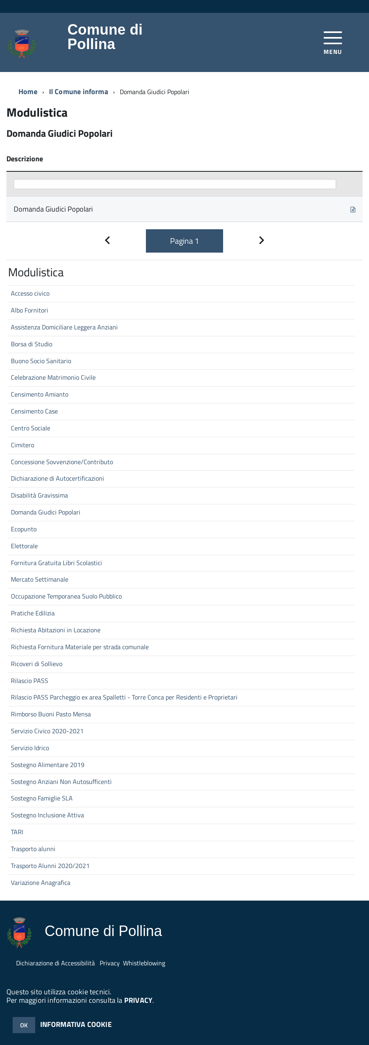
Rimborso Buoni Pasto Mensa (51, 714)
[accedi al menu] (333, 42)
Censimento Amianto (39, 394)
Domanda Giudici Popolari (45, 512)
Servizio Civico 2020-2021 (47, 731)
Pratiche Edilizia (33, 613)
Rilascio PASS (29, 680)
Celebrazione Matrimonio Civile (53, 377)
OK (24, 1025)
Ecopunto (24, 529)
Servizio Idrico (30, 748)
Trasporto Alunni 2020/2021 (50, 865)
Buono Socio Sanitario (41, 361)
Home (27, 91)
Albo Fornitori (29, 310)
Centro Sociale (30, 428)
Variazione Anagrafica (40, 882)
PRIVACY (138, 1000)
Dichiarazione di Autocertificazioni (57, 478)
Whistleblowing (144, 963)
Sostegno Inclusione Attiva (47, 815)
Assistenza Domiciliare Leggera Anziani (64, 327)
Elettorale (24, 546)
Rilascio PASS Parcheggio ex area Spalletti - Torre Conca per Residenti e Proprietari (124, 697)
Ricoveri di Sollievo (36, 664)
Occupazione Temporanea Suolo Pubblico (66, 596)
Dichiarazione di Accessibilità (55, 963)
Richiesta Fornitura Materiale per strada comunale (80, 647)
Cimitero (22, 445)
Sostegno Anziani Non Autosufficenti (61, 781)
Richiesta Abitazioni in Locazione (55, 630)
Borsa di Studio (31, 344)
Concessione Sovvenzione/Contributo (62, 462)
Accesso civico (30, 293)
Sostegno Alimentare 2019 (47, 764)
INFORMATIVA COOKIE (76, 1024)
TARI (17, 832)
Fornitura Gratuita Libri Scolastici (56, 563)
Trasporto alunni (33, 849)
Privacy (110, 963)
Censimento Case (34, 411)
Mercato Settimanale (39, 579)
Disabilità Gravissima (39, 495)
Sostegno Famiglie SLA (42, 798)
